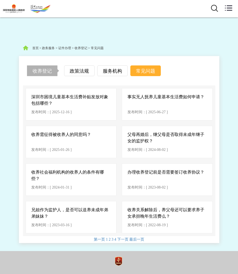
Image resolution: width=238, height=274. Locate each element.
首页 (35, 48)
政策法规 (79, 71)
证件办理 (64, 48)
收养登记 (81, 48)
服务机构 (112, 71)
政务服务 (48, 48)
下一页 (123, 239)
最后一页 (136, 239)
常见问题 (97, 48)
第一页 (100, 239)
